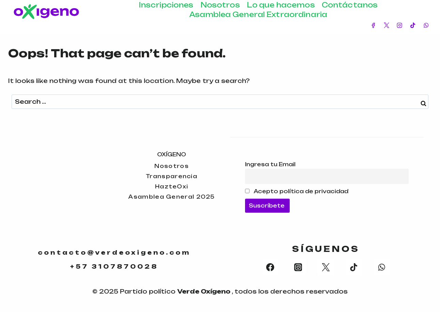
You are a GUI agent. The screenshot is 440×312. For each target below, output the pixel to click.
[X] (386, 25)
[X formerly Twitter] (326, 267)
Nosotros (220, 5)
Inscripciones (166, 5)
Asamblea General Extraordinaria (258, 14)
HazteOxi (171, 186)
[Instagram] (399, 25)
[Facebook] (373, 25)
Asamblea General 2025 (172, 197)
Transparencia (172, 174)
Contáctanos (350, 5)
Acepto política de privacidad (296, 190)
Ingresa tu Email (270, 162)
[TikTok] (413, 25)
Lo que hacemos (281, 5)
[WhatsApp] (425, 25)
